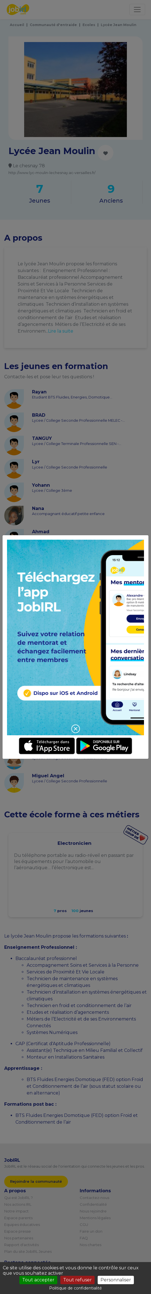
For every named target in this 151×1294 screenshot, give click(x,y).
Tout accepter (38, 1280)
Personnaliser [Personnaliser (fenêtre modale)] (115, 1280)
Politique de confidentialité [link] (75, 1288)
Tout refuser (77, 1280)
